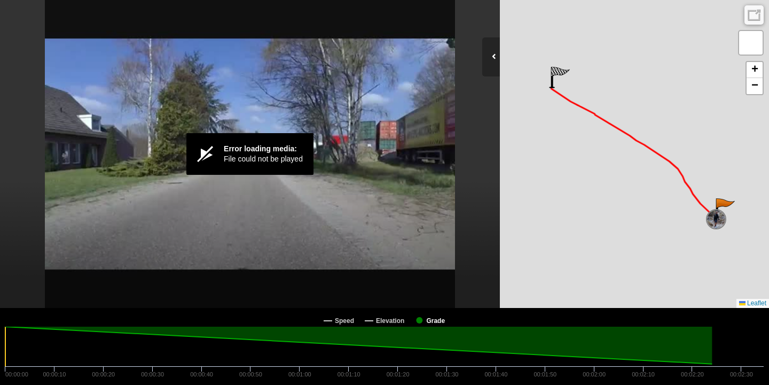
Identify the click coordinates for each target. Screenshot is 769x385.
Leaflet (752, 303)
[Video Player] (250, 154)
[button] (724, 209)
